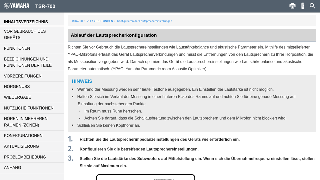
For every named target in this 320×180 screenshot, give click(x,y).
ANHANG (12, 168)
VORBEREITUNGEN (23, 76)
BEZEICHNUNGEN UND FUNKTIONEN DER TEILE (28, 62)
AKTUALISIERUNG (21, 146)
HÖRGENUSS (17, 86)
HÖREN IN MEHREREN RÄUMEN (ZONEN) (26, 121)
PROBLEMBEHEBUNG (25, 157)
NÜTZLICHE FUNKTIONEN (29, 108)
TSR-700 (77, 21)
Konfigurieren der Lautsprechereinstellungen (144, 21)
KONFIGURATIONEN (23, 136)
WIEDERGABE (17, 97)
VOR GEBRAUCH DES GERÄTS (25, 34)
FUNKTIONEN (17, 48)
